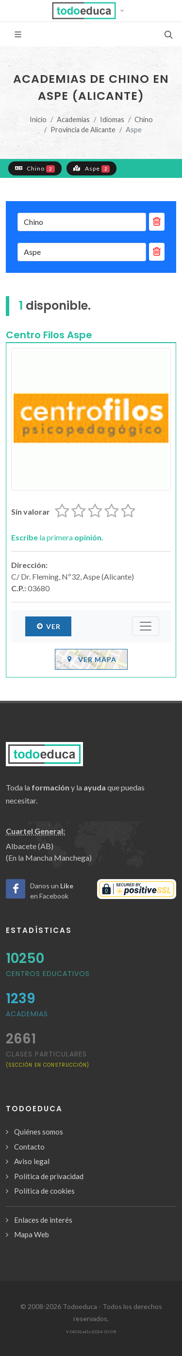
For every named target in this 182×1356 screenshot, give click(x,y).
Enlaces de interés (43, 1219)
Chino (143, 119)
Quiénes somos (38, 1131)
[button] (91, 10)
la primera (57, 537)
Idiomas (112, 119)
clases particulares (47, 1058)
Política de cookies (44, 1190)
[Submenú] (145, 626)
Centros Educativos (48, 973)
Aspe (91, 168)
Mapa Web (31, 1234)
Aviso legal (32, 1161)
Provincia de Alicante (83, 130)
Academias (73, 119)
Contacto (29, 1146)
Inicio (38, 119)
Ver (48, 626)
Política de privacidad (48, 1176)
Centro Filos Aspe (49, 335)
